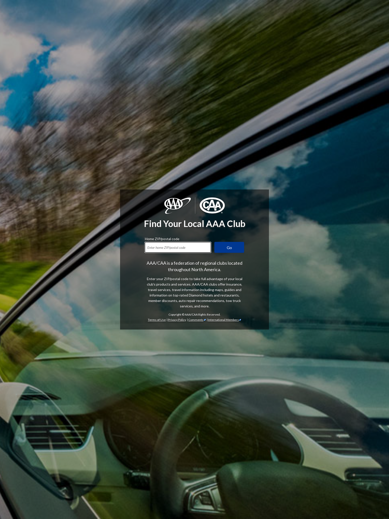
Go (229, 247)
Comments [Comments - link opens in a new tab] (195, 320)
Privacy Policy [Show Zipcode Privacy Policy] (177, 320)
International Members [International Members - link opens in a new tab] (223, 320)
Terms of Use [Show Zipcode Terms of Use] (157, 320)
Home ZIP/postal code (162, 238)
